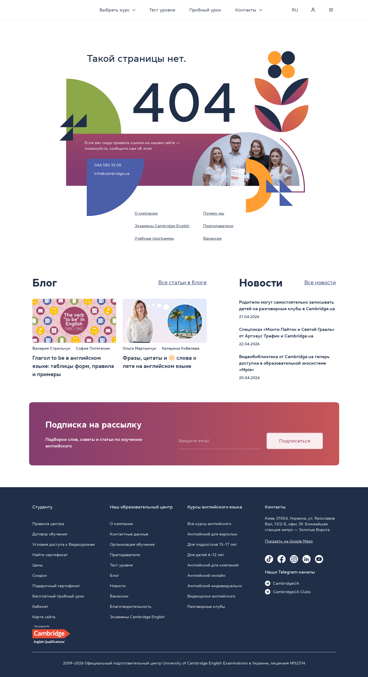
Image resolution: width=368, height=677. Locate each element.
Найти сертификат (50, 555)
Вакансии (212, 238)
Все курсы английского (209, 524)
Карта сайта (43, 617)
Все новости (319, 282)
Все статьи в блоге (181, 282)
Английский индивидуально (214, 586)
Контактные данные (129, 534)
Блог (114, 575)
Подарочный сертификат (56, 586)
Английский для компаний (213, 565)
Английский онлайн (206, 575)
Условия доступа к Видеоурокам (63, 544)
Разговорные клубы (206, 606)
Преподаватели (218, 226)
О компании (146, 213)
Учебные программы (154, 238)
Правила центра (48, 524)
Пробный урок (206, 10)
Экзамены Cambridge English (162, 226)
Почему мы (213, 213)
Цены (37, 565)
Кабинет (40, 606)
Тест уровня (163, 10)
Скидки (39, 575)
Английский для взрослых (212, 534)
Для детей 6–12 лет (205, 555)
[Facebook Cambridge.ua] (281, 559)
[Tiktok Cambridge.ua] (269, 559)
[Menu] (331, 10)
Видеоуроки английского (211, 596)
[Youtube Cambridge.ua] (319, 559)
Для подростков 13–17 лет (212, 544)
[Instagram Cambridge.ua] (294, 559)
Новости (118, 586)
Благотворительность (130, 606)
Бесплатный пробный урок (58, 596)
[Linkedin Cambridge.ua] (306, 559)
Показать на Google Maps (289, 541)
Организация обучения (132, 544)
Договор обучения (49, 534)
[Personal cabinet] (313, 10)
